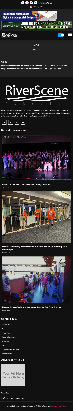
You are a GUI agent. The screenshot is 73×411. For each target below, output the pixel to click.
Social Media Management (11, 349)
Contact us (6, 325)
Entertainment (7, 354)
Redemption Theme (59, 406)
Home (34, 50)
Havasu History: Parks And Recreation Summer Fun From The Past (32, 307)
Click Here (57, 69)
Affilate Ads (6, 341)
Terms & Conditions (9, 337)
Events (4, 345)
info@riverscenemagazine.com (12, 398)
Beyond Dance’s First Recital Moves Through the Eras (26, 184)
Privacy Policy (6, 333)
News (4, 329)
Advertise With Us (45, 3)
